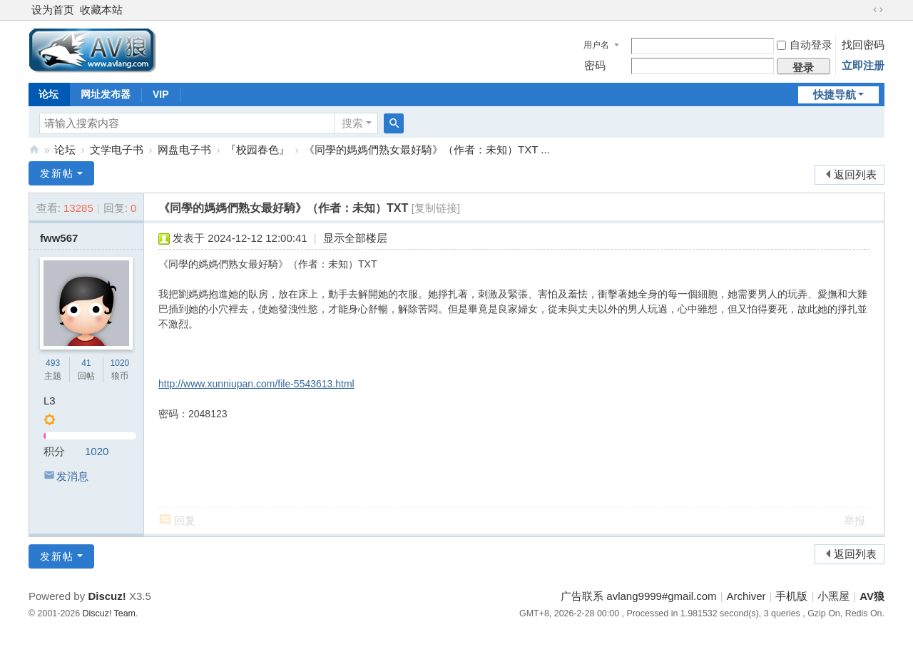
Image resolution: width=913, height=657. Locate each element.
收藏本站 (101, 10)
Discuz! (107, 596)
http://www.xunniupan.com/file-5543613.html (256, 383)
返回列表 (855, 174)
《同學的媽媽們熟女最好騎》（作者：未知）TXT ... (427, 149)
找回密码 (863, 45)
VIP (161, 94)
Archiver (746, 596)
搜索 (352, 123)
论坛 (48, 94)
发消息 (72, 476)
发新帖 (57, 173)
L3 (50, 400)
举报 (854, 520)
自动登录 (804, 45)
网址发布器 (106, 94)
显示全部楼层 (355, 238)
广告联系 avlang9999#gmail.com (638, 596)
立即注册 (863, 65)
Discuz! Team (109, 613)
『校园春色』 (257, 149)
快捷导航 (834, 94)
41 (86, 363)
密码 (595, 65)
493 (53, 363)
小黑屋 (833, 596)
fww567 (59, 238)
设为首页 (52, 10)
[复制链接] (436, 208)
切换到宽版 (878, 10)
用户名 (596, 45)
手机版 (791, 596)
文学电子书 (116, 149)
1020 (120, 363)
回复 (184, 520)
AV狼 (34, 149)
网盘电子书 (184, 149)
